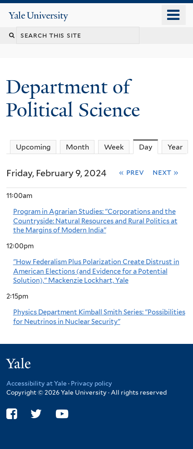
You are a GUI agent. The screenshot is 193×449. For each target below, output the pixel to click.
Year (175, 147)
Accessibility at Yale (36, 383)
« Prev (131, 172)
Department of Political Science (75, 98)
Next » (165, 172)
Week (114, 147)
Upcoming (33, 147)
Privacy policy (91, 383)
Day (148, 146)
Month (77, 147)
